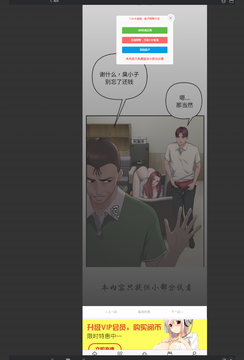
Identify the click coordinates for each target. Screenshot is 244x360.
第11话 (7, 80)
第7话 (7, 49)
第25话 (7, 187)
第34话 (7, 255)
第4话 (7, 26)
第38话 (7, 286)
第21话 (7, 156)
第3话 (7, 19)
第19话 (7, 141)
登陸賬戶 (145, 49)
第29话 (7, 217)
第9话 (7, 64)
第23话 (7, 171)
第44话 (7, 332)
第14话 (7, 103)
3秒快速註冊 (145, 30)
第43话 (7, 324)
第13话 (7, 95)
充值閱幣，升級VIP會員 (145, 40)
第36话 (7, 271)
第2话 (7, 11)
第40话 (7, 301)
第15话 (7, 110)
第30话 (7, 225)
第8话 (7, 57)
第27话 (7, 202)
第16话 (7, 118)
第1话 (7, 3)
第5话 (7, 34)
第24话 (7, 179)
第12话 (7, 87)
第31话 (7, 233)
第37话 (7, 278)
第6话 (7, 42)
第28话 (7, 210)
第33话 (7, 248)
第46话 (7, 347)
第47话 (7, 355)
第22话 (7, 164)
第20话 (7, 149)
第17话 (7, 126)
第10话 (7, 72)
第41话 (7, 309)
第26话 (7, 194)
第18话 (7, 133)
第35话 (7, 263)
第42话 (7, 317)
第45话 (7, 339)
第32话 (7, 240)
